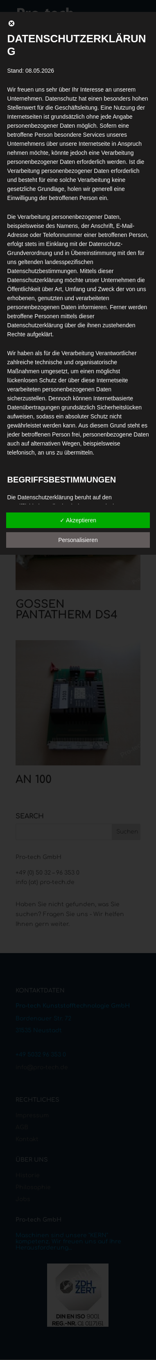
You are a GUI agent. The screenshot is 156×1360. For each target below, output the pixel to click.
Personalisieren (78, 540)
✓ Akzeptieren (78, 520)
